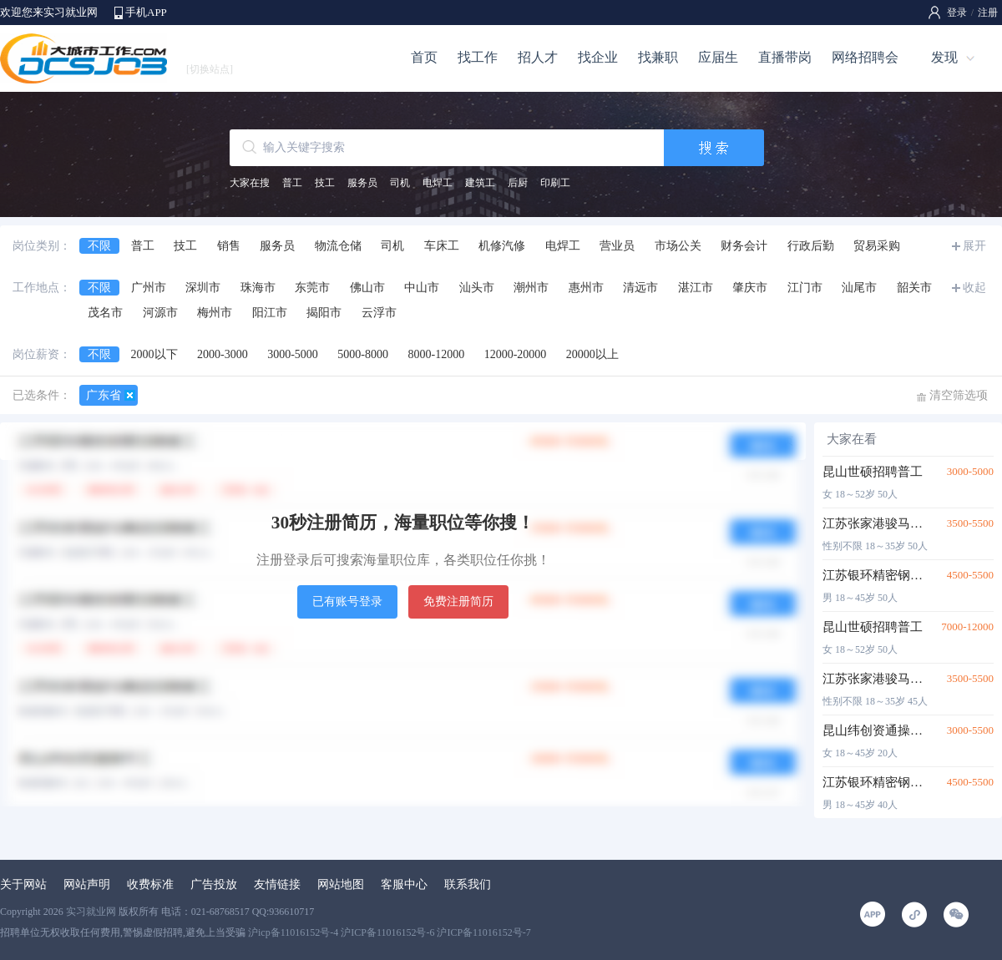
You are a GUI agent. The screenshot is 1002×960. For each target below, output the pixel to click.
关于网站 (23, 884)
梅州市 (214, 312)
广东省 (103, 395)
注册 (988, 12)
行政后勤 (810, 246)
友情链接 (277, 884)
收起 (974, 287)
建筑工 (480, 183)
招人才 (538, 57)
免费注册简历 (458, 601)
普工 (292, 183)
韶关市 (914, 287)
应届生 (718, 57)
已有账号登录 (347, 601)
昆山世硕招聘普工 (872, 471)
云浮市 (379, 312)
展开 (974, 246)
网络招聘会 (865, 57)
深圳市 (202, 287)
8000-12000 (436, 354)
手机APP (146, 12)
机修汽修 (501, 246)
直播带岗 (785, 57)
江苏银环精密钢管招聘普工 (874, 575)
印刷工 (555, 183)
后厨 (518, 183)
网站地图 (340, 884)
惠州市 (586, 287)
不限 (99, 246)
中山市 (421, 287)
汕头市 (476, 287)
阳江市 (269, 312)
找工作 (478, 57)
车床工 (441, 246)
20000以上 (592, 354)
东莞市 (312, 287)
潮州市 (531, 287)
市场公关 (678, 246)
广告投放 (213, 884)
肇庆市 (749, 287)
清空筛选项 (958, 395)
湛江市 (695, 287)
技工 (325, 183)
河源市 (160, 312)
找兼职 (658, 57)
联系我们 (467, 884)
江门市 (804, 287)
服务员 (362, 183)
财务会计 (744, 246)
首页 (424, 57)
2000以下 (154, 354)
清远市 (640, 287)
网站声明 (86, 884)
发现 (944, 57)
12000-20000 (515, 354)
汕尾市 (859, 287)
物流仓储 (338, 246)
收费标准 (150, 884)
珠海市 (258, 287)
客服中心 (404, 884)
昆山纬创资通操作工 (874, 730)
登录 (957, 12)
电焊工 (438, 183)
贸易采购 (876, 246)
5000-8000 (362, 354)
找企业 (598, 57)
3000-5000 (292, 354)
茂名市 (105, 312)
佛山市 (367, 287)
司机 (400, 183)
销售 (228, 246)
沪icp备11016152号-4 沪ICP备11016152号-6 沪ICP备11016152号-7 (389, 932)
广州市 (148, 287)
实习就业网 (91, 911)
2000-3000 (222, 354)
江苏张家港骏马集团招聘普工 (874, 523)
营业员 (617, 246)
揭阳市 (324, 312)
